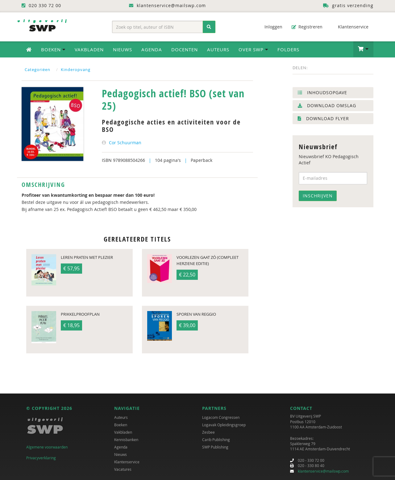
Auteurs (218, 49)
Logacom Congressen (220, 417)
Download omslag (327, 105)
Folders (288, 49)
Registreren (307, 27)
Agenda (151, 49)
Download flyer (323, 118)
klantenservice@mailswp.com (323, 471)
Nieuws (122, 49)
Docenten (184, 49)
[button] (363, 49)
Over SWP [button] (253, 49)
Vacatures (122, 469)
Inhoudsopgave (322, 92)
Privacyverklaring (41, 457)
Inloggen (270, 27)
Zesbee (208, 432)
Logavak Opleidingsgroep (224, 424)
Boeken (120, 424)
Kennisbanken (126, 439)
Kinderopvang (75, 69)
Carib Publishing (216, 439)
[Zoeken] (209, 27)
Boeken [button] (53, 49)
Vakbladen (89, 49)
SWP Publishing (215, 446)
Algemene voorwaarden (47, 446)
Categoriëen (37, 69)
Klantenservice (350, 27)
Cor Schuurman (125, 142)
